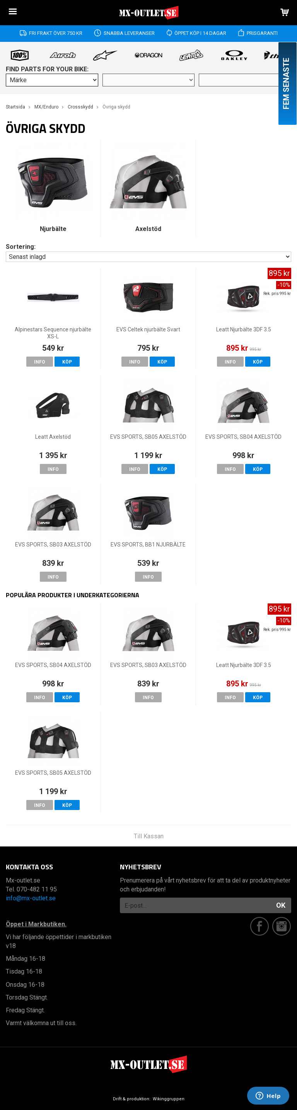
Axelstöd (148, 229)
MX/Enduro (46, 107)
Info (39, 362)
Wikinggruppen (168, 1098)
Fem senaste (286, 83)
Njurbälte (53, 229)
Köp (67, 362)
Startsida (15, 107)
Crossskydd (80, 107)
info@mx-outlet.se (31, 898)
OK (280, 905)
